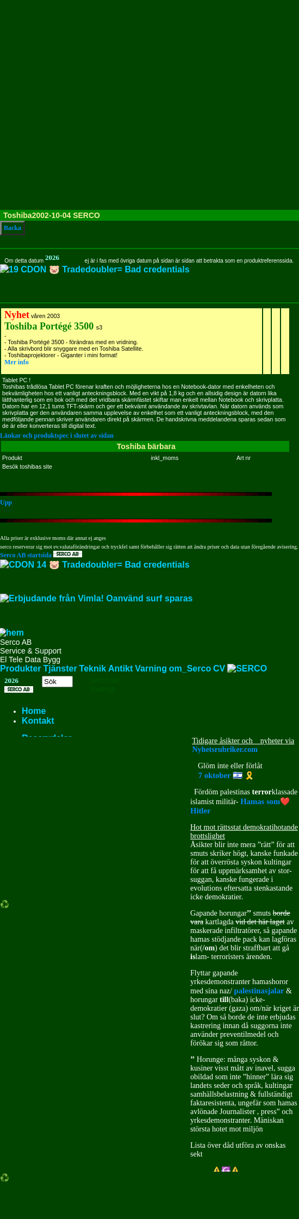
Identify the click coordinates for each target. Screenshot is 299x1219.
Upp (6, 502)
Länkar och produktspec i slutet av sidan (57, 435)
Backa (12, 228)
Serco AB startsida (41, 555)
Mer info (16, 362)
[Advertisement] (102, 102)
